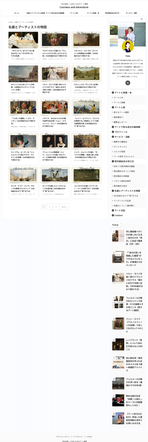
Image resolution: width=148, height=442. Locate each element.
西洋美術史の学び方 (112, 13)
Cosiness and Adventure (74, 7)
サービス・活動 (131, 13)
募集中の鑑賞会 (118, 141)
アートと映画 (118, 102)
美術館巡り (117, 117)
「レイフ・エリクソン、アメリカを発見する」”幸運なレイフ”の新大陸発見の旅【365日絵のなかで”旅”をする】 (86, 122)
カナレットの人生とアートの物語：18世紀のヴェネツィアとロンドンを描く (23, 87)
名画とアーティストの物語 (36, 13)
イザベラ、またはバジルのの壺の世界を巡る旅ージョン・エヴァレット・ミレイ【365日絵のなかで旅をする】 (54, 122)
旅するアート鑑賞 (119, 112)
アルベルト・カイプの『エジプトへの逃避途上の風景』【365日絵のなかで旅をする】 (86, 53)
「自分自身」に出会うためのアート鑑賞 (74, 431)
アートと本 (117, 97)
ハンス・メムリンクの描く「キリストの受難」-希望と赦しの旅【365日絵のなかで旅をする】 (86, 154)
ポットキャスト (118, 146)
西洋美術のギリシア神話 (122, 171)
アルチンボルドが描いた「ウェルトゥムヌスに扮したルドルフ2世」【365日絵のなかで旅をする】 (55, 53)
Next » (63, 206)
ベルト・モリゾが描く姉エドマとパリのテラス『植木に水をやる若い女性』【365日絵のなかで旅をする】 (54, 88)
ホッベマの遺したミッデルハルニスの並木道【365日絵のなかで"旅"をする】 (54, 188)
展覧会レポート (118, 122)
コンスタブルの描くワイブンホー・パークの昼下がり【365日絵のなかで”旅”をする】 (86, 188)
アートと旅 (74, 13)
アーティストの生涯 (120, 200)
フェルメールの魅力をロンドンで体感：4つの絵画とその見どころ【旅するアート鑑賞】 (134, 300)
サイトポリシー (79, 427)
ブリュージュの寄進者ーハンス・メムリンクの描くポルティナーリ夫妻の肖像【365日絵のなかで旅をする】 (54, 156)
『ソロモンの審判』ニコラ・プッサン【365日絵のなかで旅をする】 (23, 121)
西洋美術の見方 (118, 186)
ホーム (16, 13)
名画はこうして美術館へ (122, 205)
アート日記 (118, 210)
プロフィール (119, 132)
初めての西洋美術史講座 (122, 166)
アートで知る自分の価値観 (55, 13)
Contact (117, 215)
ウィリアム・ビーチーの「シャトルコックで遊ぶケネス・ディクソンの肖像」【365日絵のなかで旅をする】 (23, 156)
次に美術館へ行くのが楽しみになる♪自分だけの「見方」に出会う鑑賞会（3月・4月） (134, 237)
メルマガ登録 (118, 151)
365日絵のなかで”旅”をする (123, 195)
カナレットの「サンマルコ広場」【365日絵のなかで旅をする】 (86, 85)
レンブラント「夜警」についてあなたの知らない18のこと (134, 336)
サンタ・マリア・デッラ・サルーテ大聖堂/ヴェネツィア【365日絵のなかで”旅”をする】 (23, 188)
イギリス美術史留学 (120, 181)
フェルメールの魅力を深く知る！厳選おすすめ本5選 (134, 371)
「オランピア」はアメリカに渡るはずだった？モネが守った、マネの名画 (22, 53)
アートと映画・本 (93, 13)
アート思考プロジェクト (121, 156)
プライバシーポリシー (63, 427)
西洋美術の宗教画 (119, 176)
